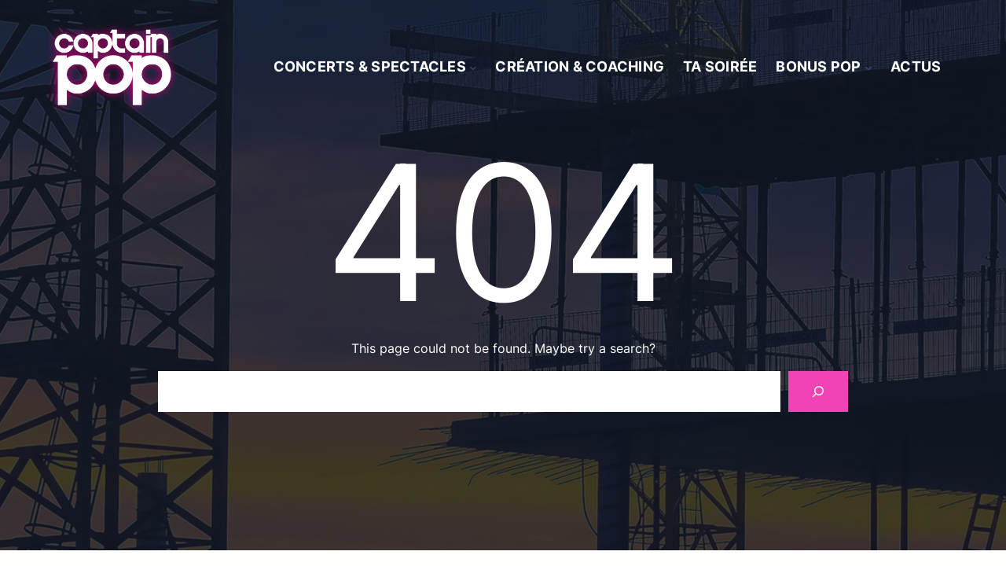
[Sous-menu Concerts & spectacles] (473, 68)
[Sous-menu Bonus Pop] (868, 68)
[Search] (818, 391)
